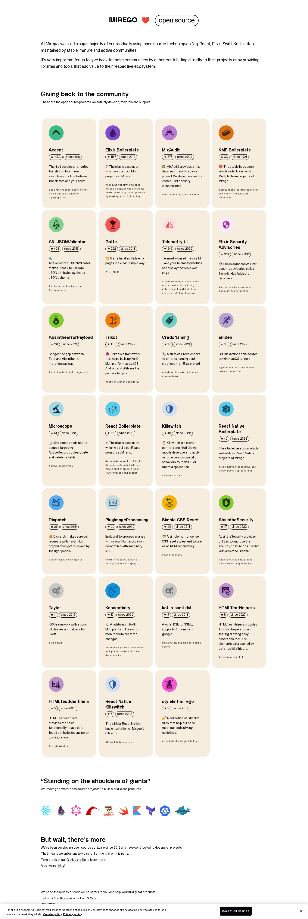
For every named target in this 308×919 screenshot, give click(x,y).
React (204, 44)
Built (43, 898)
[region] (154, 911)
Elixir (216, 44)
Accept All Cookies (235, 911)
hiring (60, 865)
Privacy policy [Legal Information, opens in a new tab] (72, 914)
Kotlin (239, 44)
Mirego (52, 44)
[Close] (301, 911)
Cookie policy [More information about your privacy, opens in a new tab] (52, 914)
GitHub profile (76, 859)
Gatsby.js (65, 898)
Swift (227, 44)
